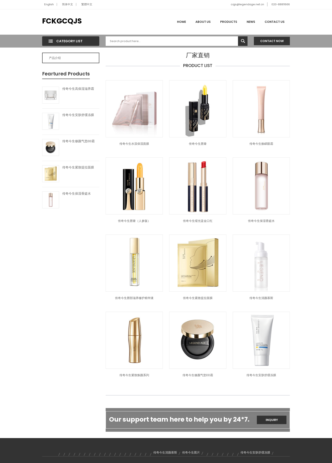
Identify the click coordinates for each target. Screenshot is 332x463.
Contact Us (275, 22)
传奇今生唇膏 (198, 144)
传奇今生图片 (191, 452)
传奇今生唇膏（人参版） (134, 221)
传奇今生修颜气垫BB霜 (78, 141)
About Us (203, 22)
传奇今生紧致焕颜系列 (134, 375)
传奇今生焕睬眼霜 (261, 144)
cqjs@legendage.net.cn (247, 4)
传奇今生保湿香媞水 (76, 193)
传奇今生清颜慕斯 (261, 298)
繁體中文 (86, 4)
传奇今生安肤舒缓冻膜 (78, 115)
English (49, 4)
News (251, 22)
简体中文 (67, 4)
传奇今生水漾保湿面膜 (134, 144)
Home (181, 22)
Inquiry (272, 420)
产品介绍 (55, 58)
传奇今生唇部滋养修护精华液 (134, 298)
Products (228, 22)
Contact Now (272, 41)
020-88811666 (280, 4)
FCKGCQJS (62, 21)
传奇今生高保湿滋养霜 (78, 89)
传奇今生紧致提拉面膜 (78, 167)
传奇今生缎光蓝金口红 (198, 221)
